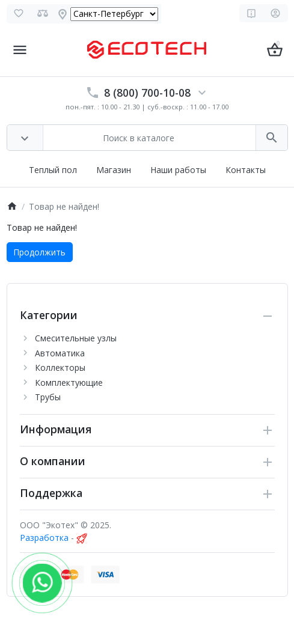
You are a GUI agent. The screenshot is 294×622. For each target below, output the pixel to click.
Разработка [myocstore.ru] (44, 537)
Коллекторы (60, 367)
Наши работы (178, 169)
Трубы (48, 397)
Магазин (113, 169)
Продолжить (39, 252)
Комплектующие (69, 382)
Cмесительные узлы (76, 338)
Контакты (245, 169)
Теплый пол (53, 169)
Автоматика (60, 353)
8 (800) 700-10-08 (147, 92)
